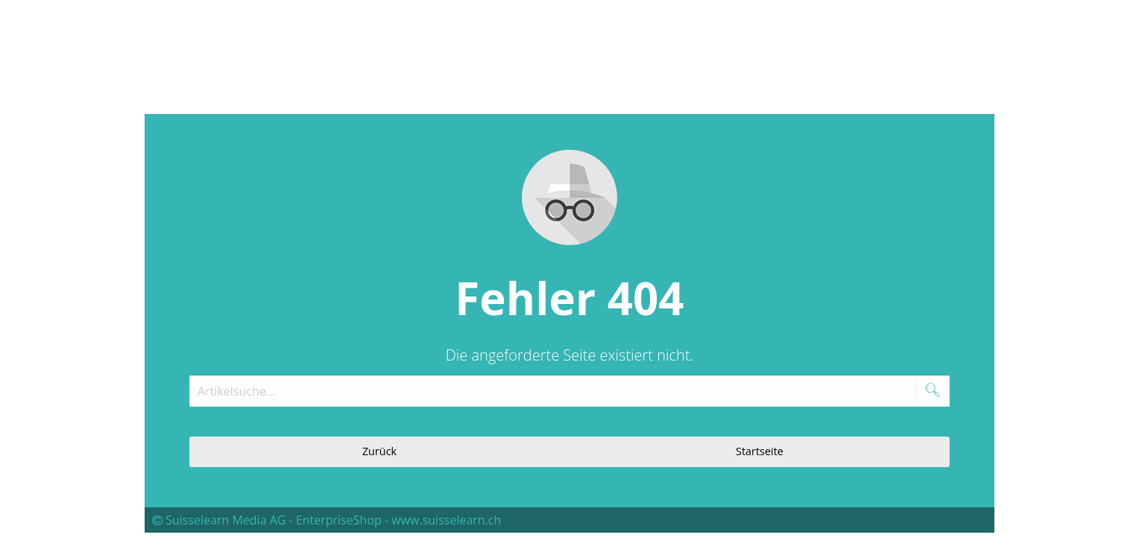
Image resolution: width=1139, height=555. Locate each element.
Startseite (759, 451)
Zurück (379, 451)
